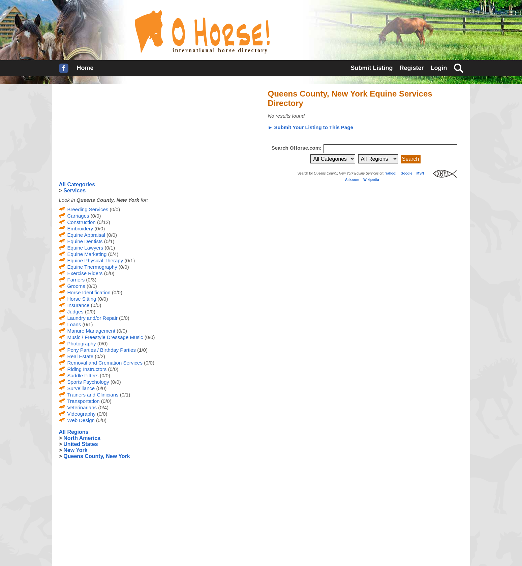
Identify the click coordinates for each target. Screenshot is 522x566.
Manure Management (91, 331)
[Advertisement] (109, 133)
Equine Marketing (87, 254)
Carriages (78, 216)
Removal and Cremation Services (105, 363)
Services (74, 190)
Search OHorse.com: (297, 148)
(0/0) (114, 209)
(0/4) (112, 254)
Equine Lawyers (85, 248)
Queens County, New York (96, 456)
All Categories (77, 184)
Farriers (76, 279)
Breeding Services (88, 209)
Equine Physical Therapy (95, 260)
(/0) (142, 350)
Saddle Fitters (83, 375)
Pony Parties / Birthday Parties (101, 350)
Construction (81, 222)
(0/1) (109, 241)
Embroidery (80, 228)
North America (81, 438)
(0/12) (103, 222)
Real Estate (80, 356)
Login (439, 68)
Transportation (83, 401)
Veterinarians (82, 407)
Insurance (78, 305)
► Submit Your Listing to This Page (310, 127)
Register (411, 68)
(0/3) (90, 279)
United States (80, 444)
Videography (81, 414)
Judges (75, 311)
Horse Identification (89, 292)
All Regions (74, 432)
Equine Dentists (85, 241)
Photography (81, 343)
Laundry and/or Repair (92, 318)
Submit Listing (371, 68)
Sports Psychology (88, 382)
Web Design (81, 420)
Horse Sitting (81, 299)
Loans (74, 324)
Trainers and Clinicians (93, 395)
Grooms (76, 286)
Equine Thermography (92, 267)
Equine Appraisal (86, 235)
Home (85, 68)
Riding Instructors (87, 369)
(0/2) (99, 356)
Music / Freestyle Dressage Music (105, 337)
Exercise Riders (85, 273)
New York (75, 450)
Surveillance (81, 388)
